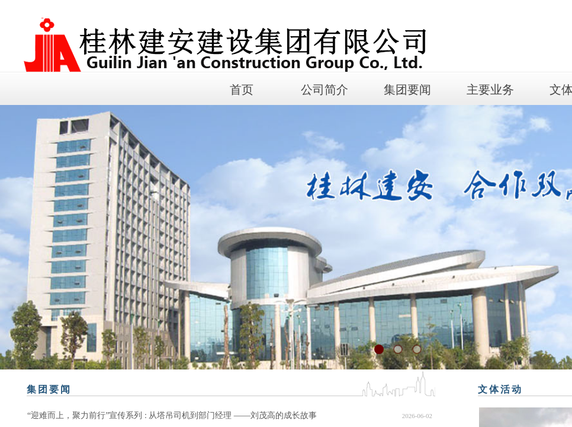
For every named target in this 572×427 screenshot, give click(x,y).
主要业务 (490, 89)
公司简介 (324, 89)
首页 (241, 89)
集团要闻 (407, 89)
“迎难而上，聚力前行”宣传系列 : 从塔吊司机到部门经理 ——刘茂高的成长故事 (172, 415)
